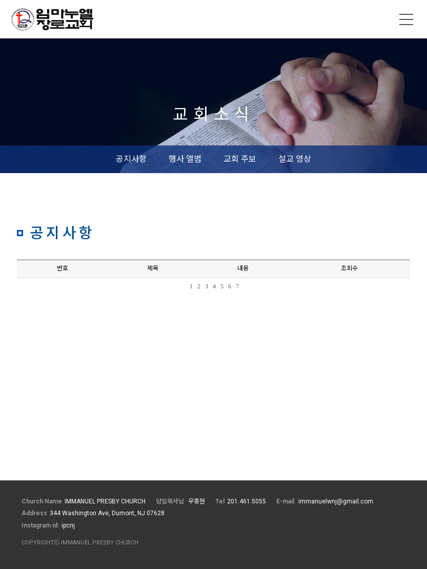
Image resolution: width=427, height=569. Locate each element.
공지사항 (131, 159)
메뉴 (406, 19)
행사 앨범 (185, 159)
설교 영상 (294, 159)
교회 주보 (239, 159)
